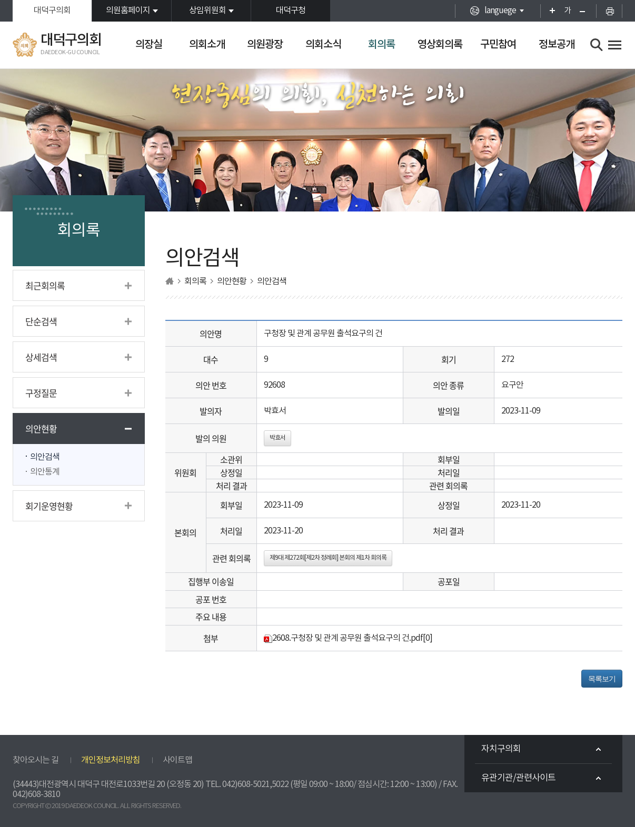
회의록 (381, 44)
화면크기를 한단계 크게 (549, 11)
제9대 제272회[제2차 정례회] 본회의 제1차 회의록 (328, 557)
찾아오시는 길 (35, 760)
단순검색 (41, 321)
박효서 (277, 438)
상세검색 (41, 357)
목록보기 (602, 678)
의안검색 (44, 457)
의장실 (148, 44)
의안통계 (44, 472)
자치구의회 (501, 749)
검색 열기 (596, 45)
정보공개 (556, 44)
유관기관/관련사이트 (518, 778)
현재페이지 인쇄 (609, 11)
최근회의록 (45, 285)
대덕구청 (290, 10)
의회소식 (323, 44)
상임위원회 (207, 10)
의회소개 (207, 44)
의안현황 (41, 428)
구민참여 (498, 44)
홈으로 (169, 281)
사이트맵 (177, 760)
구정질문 (41, 392)
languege (500, 10)
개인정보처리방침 (110, 760)
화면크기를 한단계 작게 (586, 11)
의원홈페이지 (128, 10)
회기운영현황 (49, 505)
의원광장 (265, 44)
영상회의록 (440, 44)
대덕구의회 (52, 10)
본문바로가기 (0, 0)
